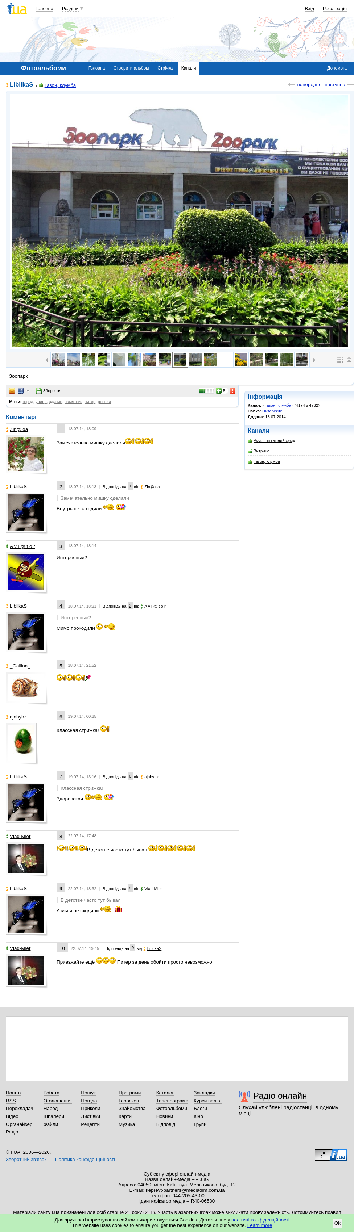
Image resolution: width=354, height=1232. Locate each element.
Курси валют (208, 1100)
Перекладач (19, 1108)
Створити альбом (131, 68)
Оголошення (58, 1100)
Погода (89, 1100)
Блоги (200, 1108)
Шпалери (54, 1116)
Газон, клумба (57, 85)
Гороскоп (129, 1100)
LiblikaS (21, 85)
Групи (200, 1124)
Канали (188, 68)
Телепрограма (172, 1100)
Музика (127, 1124)
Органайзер (19, 1124)
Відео (12, 1116)
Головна (44, 8)
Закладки (204, 1092)
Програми (130, 1092)
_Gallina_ (18, 666)
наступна (335, 84)
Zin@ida (17, 429)
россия (104, 401)
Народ (51, 1108)
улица (41, 401)
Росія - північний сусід (271, 440)
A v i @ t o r (20, 546)
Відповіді (166, 1124)
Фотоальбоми (171, 1108)
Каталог (165, 1092)
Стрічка (165, 68)
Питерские (272, 411)
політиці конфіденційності (260, 1220)
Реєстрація (335, 8)
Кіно (198, 1116)
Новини (164, 1116)
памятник (73, 401)
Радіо (12, 1132)
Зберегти (48, 391)
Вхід (309, 8)
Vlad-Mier (18, 836)
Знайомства (132, 1108)
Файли (51, 1124)
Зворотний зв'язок (26, 1159)
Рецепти (90, 1124)
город (28, 401)
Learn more (259, 1225)
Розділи (70, 8)
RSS (11, 1100)
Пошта (13, 1092)
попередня (309, 84)
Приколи (90, 1108)
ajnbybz (16, 717)
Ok (337, 1223)
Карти (125, 1116)
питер (90, 401)
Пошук (88, 1092)
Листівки (90, 1116)
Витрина (258, 451)
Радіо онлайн (280, 1096)
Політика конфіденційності (85, 1159)
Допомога (337, 68)
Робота (51, 1092)
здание (55, 401)
